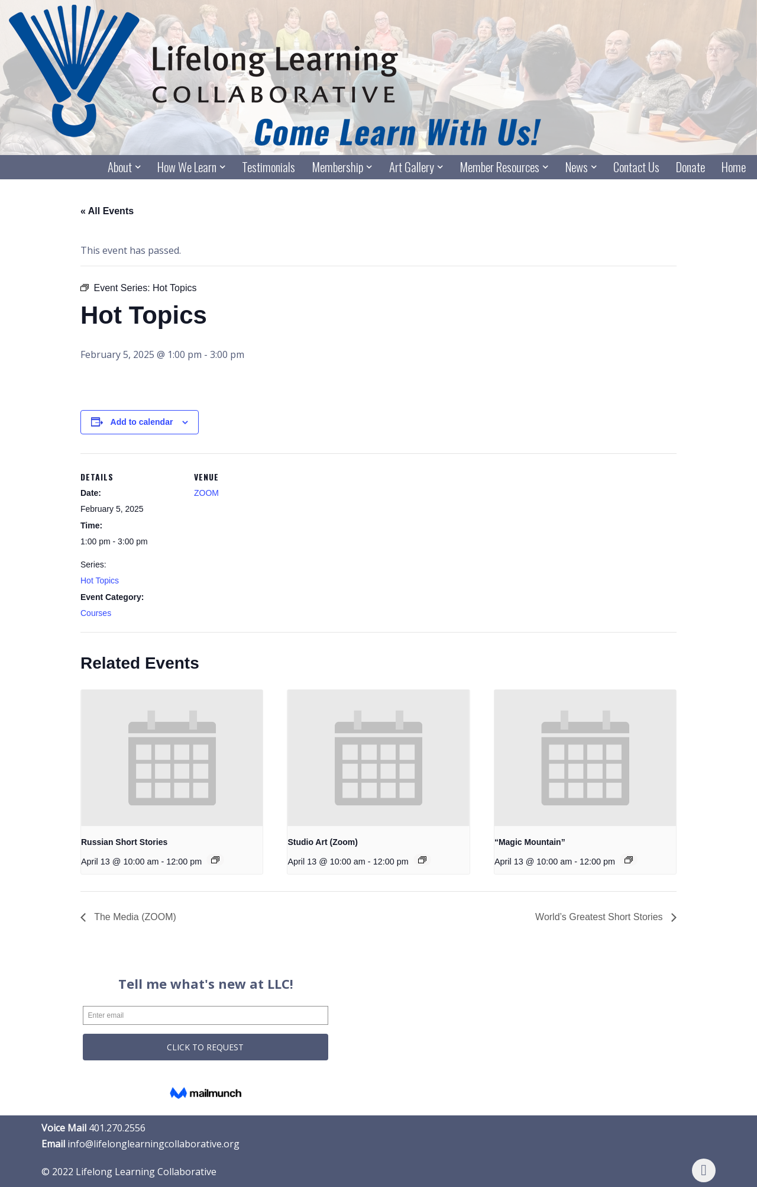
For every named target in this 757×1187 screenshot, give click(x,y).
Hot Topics (99, 580)
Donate (690, 167)
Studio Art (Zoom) (322, 842)
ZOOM (206, 493)
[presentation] (172, 758)
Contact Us (636, 167)
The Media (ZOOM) (134, 917)
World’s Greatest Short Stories (600, 917)
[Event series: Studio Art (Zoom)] (422, 859)
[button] (138, 167)
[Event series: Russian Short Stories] (215, 859)
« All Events (107, 211)
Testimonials (268, 167)
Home (734, 167)
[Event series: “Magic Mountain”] (629, 859)
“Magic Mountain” (529, 842)
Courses (95, 613)
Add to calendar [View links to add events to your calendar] (142, 422)
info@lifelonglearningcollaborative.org (153, 1143)
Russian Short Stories (124, 842)
